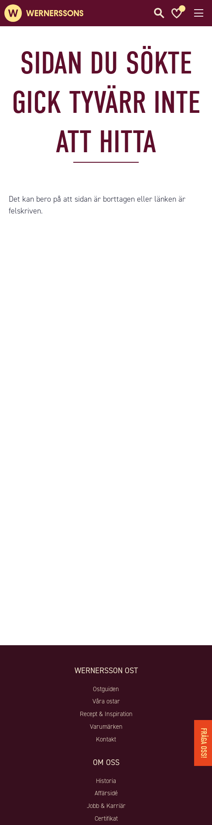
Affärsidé (106, 793)
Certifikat (106, 818)
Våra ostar (106, 701)
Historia (106, 780)
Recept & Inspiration (106, 714)
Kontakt (106, 739)
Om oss (106, 762)
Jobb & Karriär (106, 805)
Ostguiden (106, 689)
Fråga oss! (203, 743)
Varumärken (106, 726)
